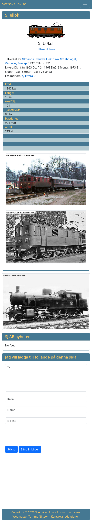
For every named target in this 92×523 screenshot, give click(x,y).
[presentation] (31, 435)
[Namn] (46, 410)
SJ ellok (12, 15)
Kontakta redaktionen (65, 516)
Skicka (11, 449)
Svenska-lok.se (14, 4)
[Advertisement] (46, 481)
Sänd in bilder (30, 449)
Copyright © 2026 (23, 512)
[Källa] (46, 399)
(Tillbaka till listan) (46, 49)
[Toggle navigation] (85, 4)
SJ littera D (29, 76)
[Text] (46, 378)
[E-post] (46, 420)
